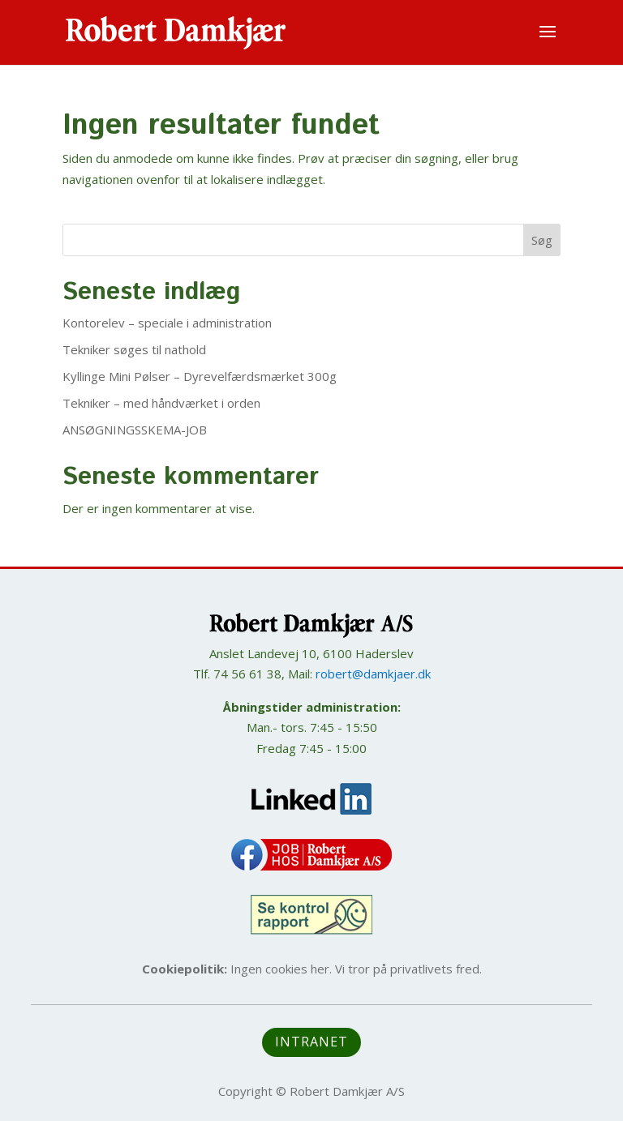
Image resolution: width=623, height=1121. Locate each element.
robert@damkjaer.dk (373, 673)
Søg (541, 240)
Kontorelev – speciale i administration (167, 322)
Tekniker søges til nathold (134, 349)
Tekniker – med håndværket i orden (161, 403)
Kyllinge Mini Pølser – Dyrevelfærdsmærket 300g (199, 376)
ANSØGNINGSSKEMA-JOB (134, 429)
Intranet (311, 1041)
